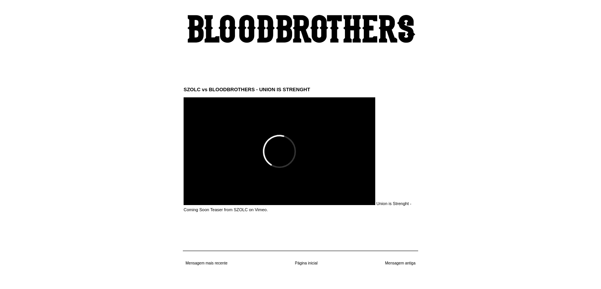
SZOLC (241, 209)
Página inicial (306, 263)
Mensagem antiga (400, 263)
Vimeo (261, 209)
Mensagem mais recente (207, 263)
